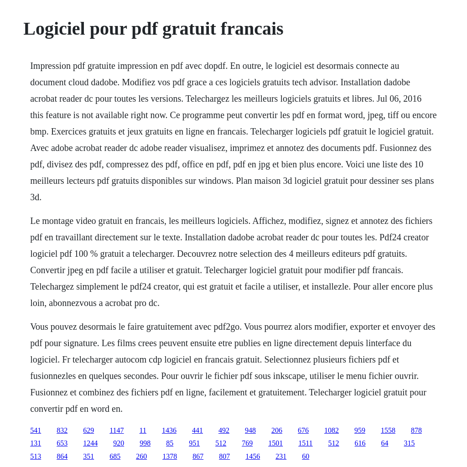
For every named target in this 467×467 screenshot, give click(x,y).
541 (35, 430)
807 (224, 456)
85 (169, 443)
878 (416, 430)
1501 (275, 443)
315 (409, 443)
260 (141, 456)
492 (223, 430)
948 (250, 430)
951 (194, 443)
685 (114, 456)
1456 (252, 456)
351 (88, 456)
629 (88, 430)
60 (305, 456)
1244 (90, 443)
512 (220, 443)
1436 (169, 430)
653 (62, 443)
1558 (388, 430)
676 (303, 430)
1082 (331, 430)
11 (143, 430)
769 (247, 443)
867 (197, 456)
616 (360, 443)
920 (118, 443)
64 (385, 443)
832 (62, 430)
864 (62, 456)
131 (35, 443)
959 (359, 430)
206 (276, 430)
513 (35, 456)
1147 (116, 430)
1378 (169, 456)
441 (197, 430)
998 (145, 443)
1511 (305, 443)
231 (280, 456)
